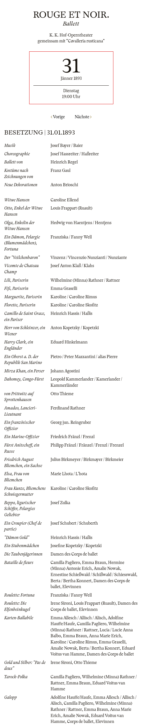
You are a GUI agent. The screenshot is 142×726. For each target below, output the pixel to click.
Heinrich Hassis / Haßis (71, 313)
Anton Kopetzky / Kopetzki (75, 328)
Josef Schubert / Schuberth (74, 523)
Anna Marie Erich (105, 636)
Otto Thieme (62, 394)
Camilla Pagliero (65, 562)
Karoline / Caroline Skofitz (74, 305)
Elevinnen (71, 586)
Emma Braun (94, 562)
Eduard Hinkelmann (69, 342)
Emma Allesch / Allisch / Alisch (78, 618)
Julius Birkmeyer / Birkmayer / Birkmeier (87, 459)
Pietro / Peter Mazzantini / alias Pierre (84, 356)
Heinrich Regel (64, 162)
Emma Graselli (64, 288)
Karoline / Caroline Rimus (74, 297)
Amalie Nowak (107, 568)
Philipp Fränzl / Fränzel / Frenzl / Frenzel (87, 445)
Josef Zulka (60, 502)
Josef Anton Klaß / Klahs (72, 265)
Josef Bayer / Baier (67, 145)
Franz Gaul (60, 170)
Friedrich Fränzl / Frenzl (73, 436)
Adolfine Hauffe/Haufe (71, 697)
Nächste (83, 117)
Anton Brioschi (64, 185)
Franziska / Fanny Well (71, 237)
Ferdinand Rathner (68, 408)
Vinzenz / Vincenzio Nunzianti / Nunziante (89, 257)
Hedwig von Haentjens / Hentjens (81, 222)
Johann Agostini (65, 371)
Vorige (58, 117)
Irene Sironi (61, 603)
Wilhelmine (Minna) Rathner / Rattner (85, 280)
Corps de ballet (80, 721)
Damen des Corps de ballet (74, 554)
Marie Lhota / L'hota (69, 474)
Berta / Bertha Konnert (71, 581)
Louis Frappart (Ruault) (71, 208)
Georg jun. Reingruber (71, 422)
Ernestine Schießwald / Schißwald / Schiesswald (93, 574)
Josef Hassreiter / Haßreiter (75, 154)
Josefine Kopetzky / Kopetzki (76, 545)
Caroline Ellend (65, 200)
